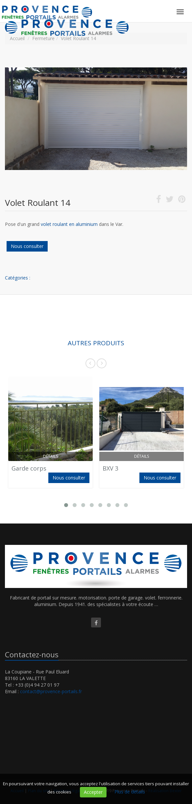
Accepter (93, 792)
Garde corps (29, 468)
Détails (50, 456)
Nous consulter (27, 246)
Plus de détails (129, 792)
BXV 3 (110, 468)
